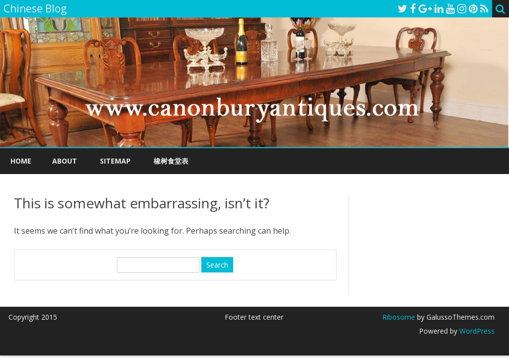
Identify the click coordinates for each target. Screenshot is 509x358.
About (64, 161)
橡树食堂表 (171, 161)
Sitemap (115, 161)
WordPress (476, 331)
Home (20, 161)
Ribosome (398, 317)
